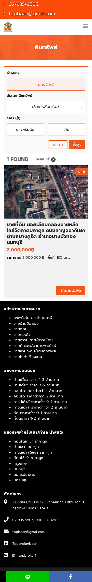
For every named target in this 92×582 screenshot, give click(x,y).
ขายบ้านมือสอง (26, 323)
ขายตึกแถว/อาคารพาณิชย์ (34, 345)
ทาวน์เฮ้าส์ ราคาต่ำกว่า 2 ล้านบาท (40, 407)
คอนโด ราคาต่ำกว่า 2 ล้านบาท (38, 396)
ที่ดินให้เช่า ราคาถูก (28, 458)
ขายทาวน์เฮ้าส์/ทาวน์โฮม (33, 340)
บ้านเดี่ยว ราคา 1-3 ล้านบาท (36, 379)
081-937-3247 (47, 520)
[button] (46, 107)
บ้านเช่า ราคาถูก (26, 446)
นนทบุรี (19, 469)
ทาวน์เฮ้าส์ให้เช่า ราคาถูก (32, 452)
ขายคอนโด (22, 334)
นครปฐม (20, 480)
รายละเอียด (71, 290)
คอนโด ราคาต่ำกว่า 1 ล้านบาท (37, 391)
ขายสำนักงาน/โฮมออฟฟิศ (34, 351)
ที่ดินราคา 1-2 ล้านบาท (32, 418)
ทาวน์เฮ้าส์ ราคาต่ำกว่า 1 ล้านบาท (40, 402)
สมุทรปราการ (24, 474)
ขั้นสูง (77, 144)
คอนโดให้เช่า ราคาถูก (30, 441)
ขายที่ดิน (20, 329)
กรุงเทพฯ (20, 463)
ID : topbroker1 (24, 555)
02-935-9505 (21, 4)
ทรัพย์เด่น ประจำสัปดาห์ (32, 318)
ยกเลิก (58, 144)
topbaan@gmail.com (29, 13)
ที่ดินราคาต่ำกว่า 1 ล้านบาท (35, 413)
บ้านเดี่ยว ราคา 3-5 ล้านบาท (36, 385)
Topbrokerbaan (24, 543)
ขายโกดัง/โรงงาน (27, 356)
